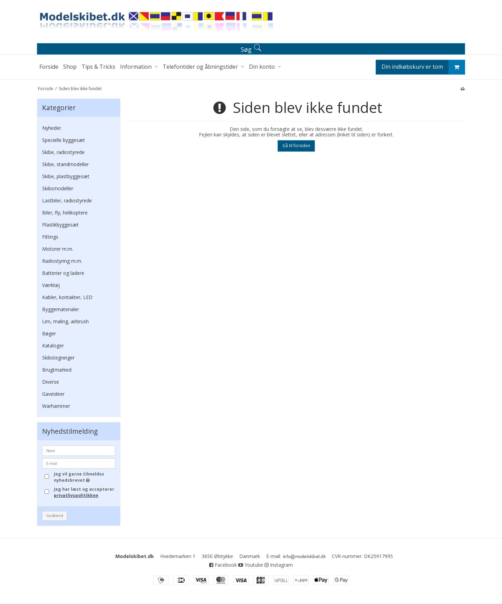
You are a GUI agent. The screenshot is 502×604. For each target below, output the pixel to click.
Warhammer (56, 406)
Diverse (50, 381)
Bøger (49, 333)
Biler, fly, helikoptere (65, 212)
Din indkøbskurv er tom (423, 67)
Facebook (223, 565)
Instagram (278, 565)
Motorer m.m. (57, 249)
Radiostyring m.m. (62, 261)
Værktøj (51, 285)
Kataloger (53, 345)
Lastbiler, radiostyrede (67, 200)
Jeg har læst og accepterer (84, 492)
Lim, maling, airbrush (65, 321)
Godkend (54, 515)
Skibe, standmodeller (65, 164)
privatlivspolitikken (76, 495)
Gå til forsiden (296, 145)
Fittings (50, 236)
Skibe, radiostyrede (63, 152)
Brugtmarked (56, 369)
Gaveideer (53, 394)
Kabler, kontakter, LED (67, 297)
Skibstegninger (58, 357)
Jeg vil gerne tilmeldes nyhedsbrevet (84, 477)
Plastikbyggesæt (60, 224)
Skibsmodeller (57, 188)
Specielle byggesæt (63, 140)
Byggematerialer (60, 309)
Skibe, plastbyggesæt (65, 176)
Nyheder (51, 128)
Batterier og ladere (63, 273)
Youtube (250, 565)
